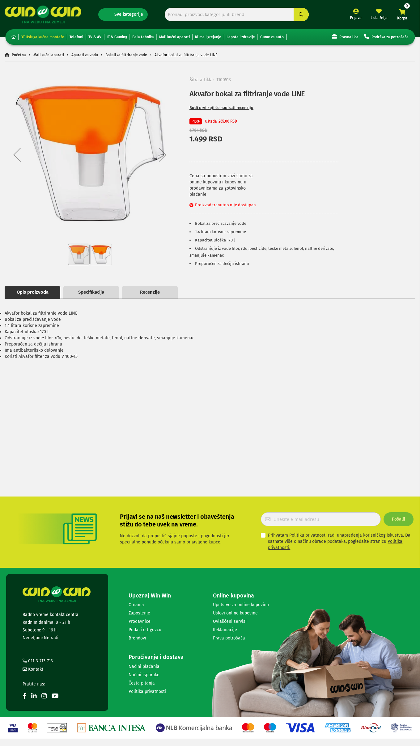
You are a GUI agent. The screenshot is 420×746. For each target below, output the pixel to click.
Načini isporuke (144, 674)
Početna (19, 55)
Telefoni (76, 37)
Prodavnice (140, 621)
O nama (136, 604)
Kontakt (33, 669)
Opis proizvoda (33, 292)
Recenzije (150, 292)
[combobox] (236, 15)
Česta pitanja (142, 683)
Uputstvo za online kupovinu (241, 604)
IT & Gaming (117, 37)
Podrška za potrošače (386, 36)
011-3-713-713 (38, 661)
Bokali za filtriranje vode (126, 55)
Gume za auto (272, 37)
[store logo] (43, 14)
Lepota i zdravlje (241, 37)
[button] (17, 155)
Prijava (356, 18)
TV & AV (94, 37)
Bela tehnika (143, 37)
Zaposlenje (139, 613)
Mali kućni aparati (174, 37)
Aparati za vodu (84, 55)
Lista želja (379, 18)
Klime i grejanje (208, 37)
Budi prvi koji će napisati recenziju (221, 107)
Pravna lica (345, 36)
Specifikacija (91, 292)
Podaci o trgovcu (145, 629)
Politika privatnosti (147, 691)
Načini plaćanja (144, 666)
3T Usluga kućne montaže (42, 37)
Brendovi (137, 638)
